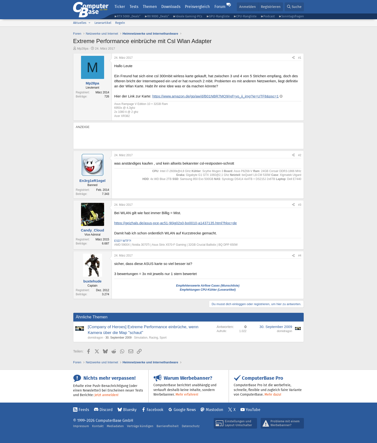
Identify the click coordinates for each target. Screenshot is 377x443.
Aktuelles (79, 22)
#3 (299, 204)
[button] (89, 22)
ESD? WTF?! (122, 241)
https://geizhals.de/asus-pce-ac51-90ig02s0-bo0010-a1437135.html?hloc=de (175, 223)
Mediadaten (115, 426)
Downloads (170, 6)
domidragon (95, 337)
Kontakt (98, 426)
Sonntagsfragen (292, 16)
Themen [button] (150, 6)
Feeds (84, 409)
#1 (299, 57)
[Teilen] (293, 58)
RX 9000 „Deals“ (158, 16)
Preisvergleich (197, 6)
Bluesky (130, 409)
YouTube (253, 409)
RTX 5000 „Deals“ (128, 16)
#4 (299, 255)
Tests (134, 6)
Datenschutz (191, 426)
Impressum (81, 426)
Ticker (119, 6)
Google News (185, 409)
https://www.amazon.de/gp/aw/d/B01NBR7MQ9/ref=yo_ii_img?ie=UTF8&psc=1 (215, 96)
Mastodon (214, 409)
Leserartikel (102, 22)
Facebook (155, 409)
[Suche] (294, 6)
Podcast (269, 16)
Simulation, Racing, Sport (150, 337)
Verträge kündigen (140, 426)
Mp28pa (82, 48)
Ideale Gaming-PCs (189, 16)
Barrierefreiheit (168, 426)
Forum (220, 6)
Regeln (120, 22)
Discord (106, 409)
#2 (299, 155)
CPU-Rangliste (246, 16)
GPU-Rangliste (219, 16)
